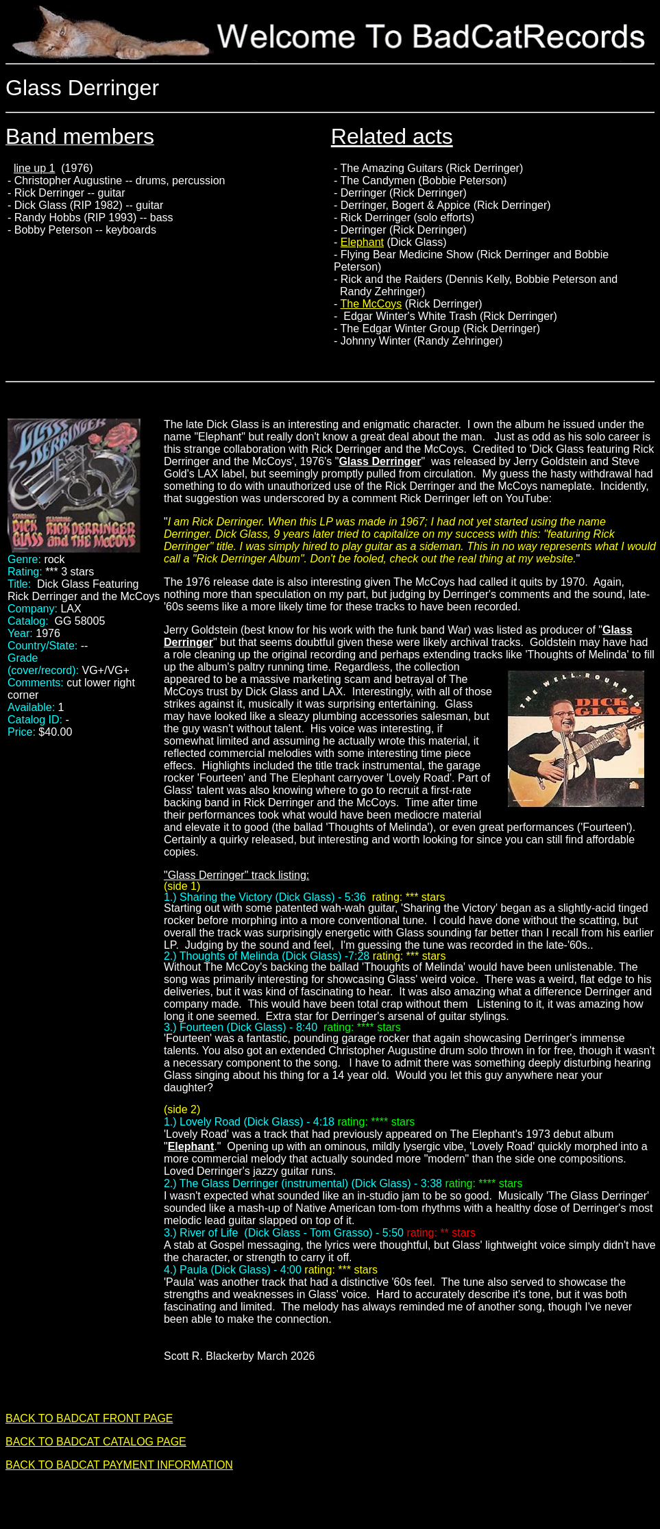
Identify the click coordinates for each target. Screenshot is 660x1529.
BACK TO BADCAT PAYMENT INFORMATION (119, 1465)
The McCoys (371, 304)
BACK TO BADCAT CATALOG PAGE (95, 1441)
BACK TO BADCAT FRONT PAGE (89, 1418)
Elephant (362, 242)
